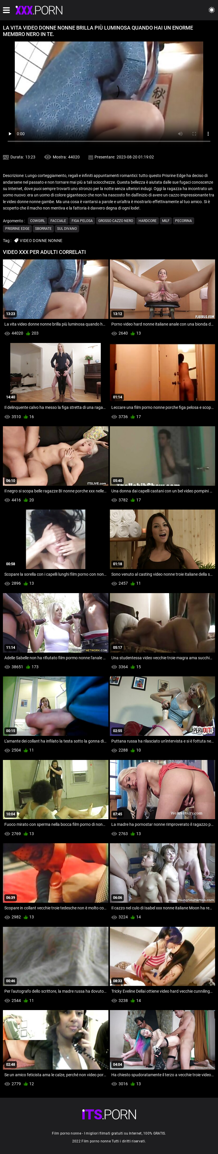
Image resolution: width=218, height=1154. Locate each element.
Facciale (58, 221)
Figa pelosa (82, 221)
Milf (166, 221)
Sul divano (67, 229)
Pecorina (183, 221)
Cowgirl (37, 221)
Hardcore (148, 221)
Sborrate (43, 229)
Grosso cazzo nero (115, 221)
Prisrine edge (17, 229)
